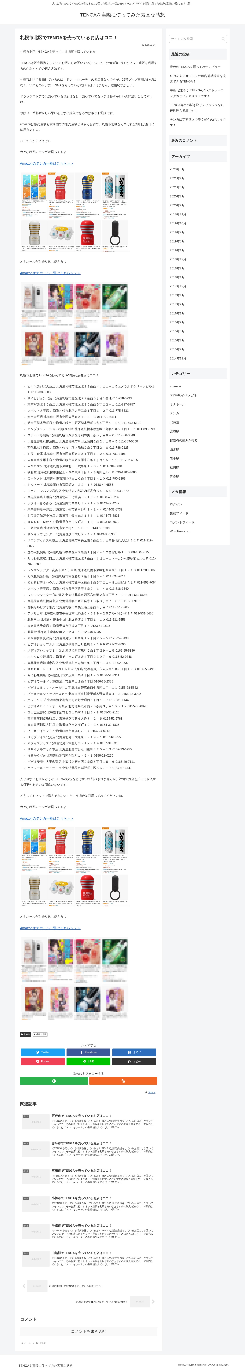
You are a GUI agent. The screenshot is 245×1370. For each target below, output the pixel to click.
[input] (198, 39)
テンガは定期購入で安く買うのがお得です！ (197, 122)
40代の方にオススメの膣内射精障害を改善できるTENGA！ (198, 78)
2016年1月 (177, 313)
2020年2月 (177, 205)
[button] (134, 1061)
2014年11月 (178, 358)
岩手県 (174, 458)
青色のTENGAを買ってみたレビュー (195, 67)
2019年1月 (177, 250)
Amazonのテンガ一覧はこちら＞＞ (47, 163)
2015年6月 (177, 331)
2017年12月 (178, 286)
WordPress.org (180, 531)
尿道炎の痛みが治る (184, 440)
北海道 (25, 1034)
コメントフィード (182, 522)
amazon (175, 386)
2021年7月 (177, 178)
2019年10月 (178, 223)
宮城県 (174, 431)
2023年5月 (177, 169)
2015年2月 (177, 349)
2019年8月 (177, 241)
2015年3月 (177, 340)
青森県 (174, 476)
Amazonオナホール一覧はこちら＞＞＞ (50, 273)
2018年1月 (177, 277)
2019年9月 (177, 232)
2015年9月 (177, 322)
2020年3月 (177, 196)
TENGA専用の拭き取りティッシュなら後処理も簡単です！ (197, 107)
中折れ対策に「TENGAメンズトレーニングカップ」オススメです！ (197, 93)
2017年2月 (177, 304)
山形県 (174, 449)
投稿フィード (179, 513)
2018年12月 (178, 259)
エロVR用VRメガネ (183, 395)
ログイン (176, 504)
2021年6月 (177, 187)
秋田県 (174, 467)
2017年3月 (177, 295)
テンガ (174, 413)
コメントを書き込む (88, 1331)
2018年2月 (177, 268)
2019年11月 (178, 214)
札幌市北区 (40, 1034)
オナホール (177, 404)
